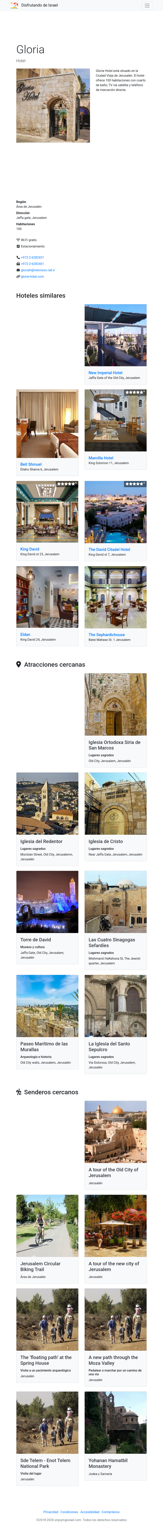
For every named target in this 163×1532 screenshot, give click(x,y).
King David (29, 549)
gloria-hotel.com (32, 276)
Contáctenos (111, 1512)
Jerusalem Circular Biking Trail (40, 1266)
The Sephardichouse (107, 634)
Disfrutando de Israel (39, 5)
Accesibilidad (90, 1512)
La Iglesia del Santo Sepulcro (109, 1046)
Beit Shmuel (31, 464)
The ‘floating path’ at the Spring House (46, 1360)
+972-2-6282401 (32, 264)
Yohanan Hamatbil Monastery (108, 1463)
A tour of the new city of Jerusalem (114, 1266)
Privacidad (51, 1512)
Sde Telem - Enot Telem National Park (45, 1463)
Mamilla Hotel (101, 458)
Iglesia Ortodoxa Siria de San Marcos (114, 745)
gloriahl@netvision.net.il (38, 270)
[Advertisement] (81, 29)
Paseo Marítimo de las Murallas (44, 1046)
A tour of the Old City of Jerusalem (113, 1172)
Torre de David (35, 940)
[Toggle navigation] (147, 6)
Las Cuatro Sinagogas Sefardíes (112, 942)
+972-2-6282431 (32, 257)
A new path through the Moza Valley (113, 1360)
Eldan (25, 634)
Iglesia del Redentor (41, 841)
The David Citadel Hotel (109, 549)
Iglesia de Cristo (106, 841)
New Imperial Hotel (105, 372)
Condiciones (69, 1512)
